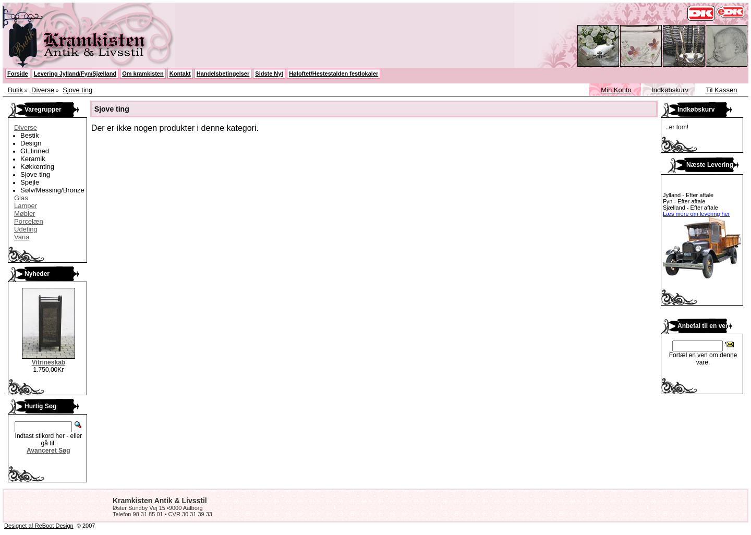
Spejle (29, 182)
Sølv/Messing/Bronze (52, 190)
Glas (21, 198)
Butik (15, 90)
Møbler (24, 213)
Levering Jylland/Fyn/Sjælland (75, 73)
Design (30, 143)
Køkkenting (37, 167)
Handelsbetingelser (223, 73)
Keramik (32, 159)
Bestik (29, 135)
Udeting (26, 229)
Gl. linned (34, 151)
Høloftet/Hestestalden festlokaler (333, 73)
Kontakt (180, 73)
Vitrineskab (48, 362)
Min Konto (616, 90)
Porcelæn (28, 221)
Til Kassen (721, 90)
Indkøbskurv (669, 90)
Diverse (42, 90)
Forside (17, 73)
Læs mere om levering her (696, 214)
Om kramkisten (142, 73)
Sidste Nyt (269, 73)
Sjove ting (77, 90)
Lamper (25, 206)
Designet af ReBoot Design (39, 525)
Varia (21, 237)
